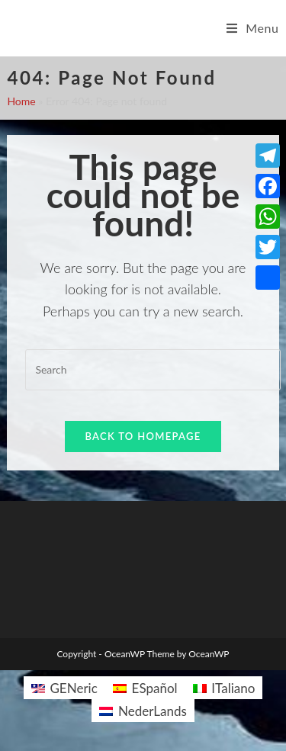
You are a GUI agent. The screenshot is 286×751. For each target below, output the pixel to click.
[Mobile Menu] (253, 28)
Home (21, 101)
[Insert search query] (152, 369)
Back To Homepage (143, 436)
